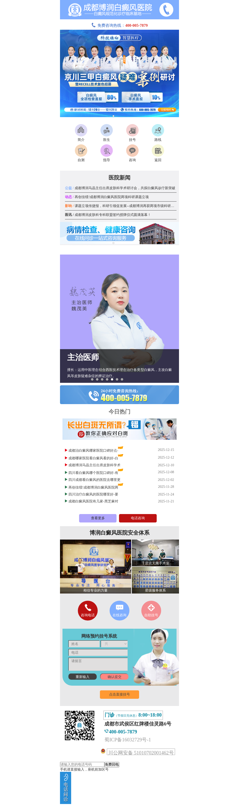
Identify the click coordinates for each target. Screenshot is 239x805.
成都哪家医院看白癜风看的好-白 (93, 458)
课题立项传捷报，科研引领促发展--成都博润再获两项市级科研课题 (121, 206)
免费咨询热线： (119, 25)
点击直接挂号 (119, 694)
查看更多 (98, 518)
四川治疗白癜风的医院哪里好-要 (93, 494)
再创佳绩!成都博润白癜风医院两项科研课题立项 (107, 197)
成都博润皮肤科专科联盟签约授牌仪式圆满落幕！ (108, 215)
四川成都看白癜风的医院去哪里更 (94, 480)
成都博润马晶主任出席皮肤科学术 (94, 465)
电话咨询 (138, 518)
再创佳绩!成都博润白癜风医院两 (93, 487)
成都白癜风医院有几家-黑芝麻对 (93, 501)
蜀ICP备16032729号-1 (127, 739)
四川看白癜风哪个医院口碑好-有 (93, 473)
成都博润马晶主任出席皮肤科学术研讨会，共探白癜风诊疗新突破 (120, 188)
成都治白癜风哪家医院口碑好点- (93, 450)
